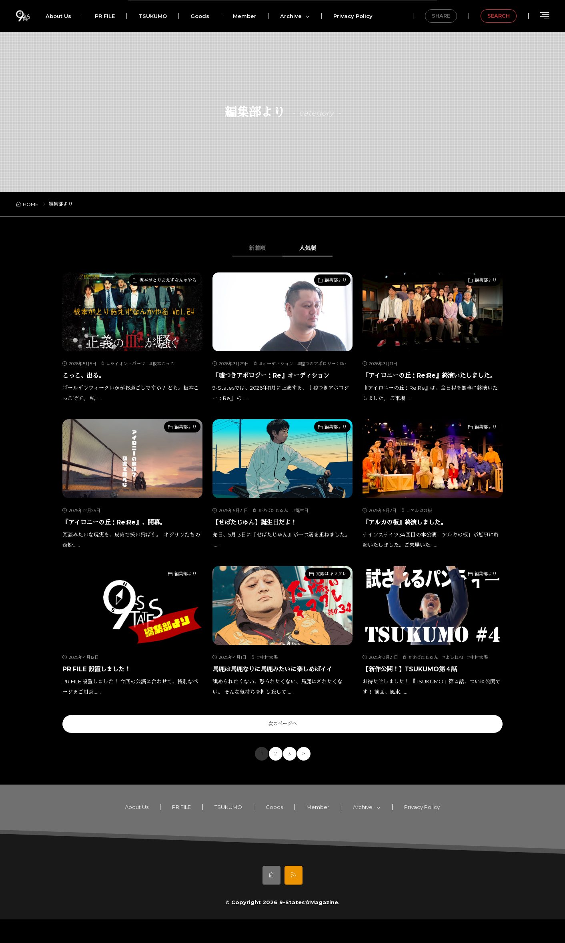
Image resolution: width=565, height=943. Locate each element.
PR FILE (105, 16)
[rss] (294, 899)
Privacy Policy (353, 16)
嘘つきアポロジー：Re (323, 364)
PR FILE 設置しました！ (102, 679)
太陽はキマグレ (331, 584)
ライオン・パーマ (127, 364)
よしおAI (454, 668)
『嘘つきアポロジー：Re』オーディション (282, 375)
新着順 (251, 248)
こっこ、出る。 (87, 375)
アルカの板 (421, 521)
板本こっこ (163, 364)
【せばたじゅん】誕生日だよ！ (262, 533)
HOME (30, 204)
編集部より (336, 280)
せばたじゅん (275, 521)
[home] (271, 899)
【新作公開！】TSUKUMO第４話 (418, 679)
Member (244, 16)
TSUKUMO (152, 16)
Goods (199, 16)
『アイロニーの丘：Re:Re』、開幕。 (123, 533)
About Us (58, 16)
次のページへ (282, 746)
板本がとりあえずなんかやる (167, 280)
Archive (291, 16)
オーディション (277, 364)
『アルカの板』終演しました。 (413, 533)
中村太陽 (269, 668)
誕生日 (302, 521)
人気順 (315, 248)
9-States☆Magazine (308, 926)
